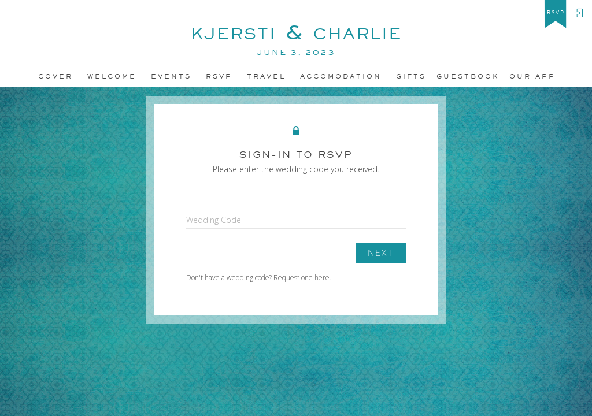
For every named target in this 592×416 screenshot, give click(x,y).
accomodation (341, 76)
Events (171, 76)
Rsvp (219, 76)
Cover (55, 76)
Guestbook (467, 76)
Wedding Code (213, 219)
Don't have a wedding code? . (258, 278)
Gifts (411, 76)
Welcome (111, 76)
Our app (532, 76)
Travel (266, 76)
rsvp (556, 12)
